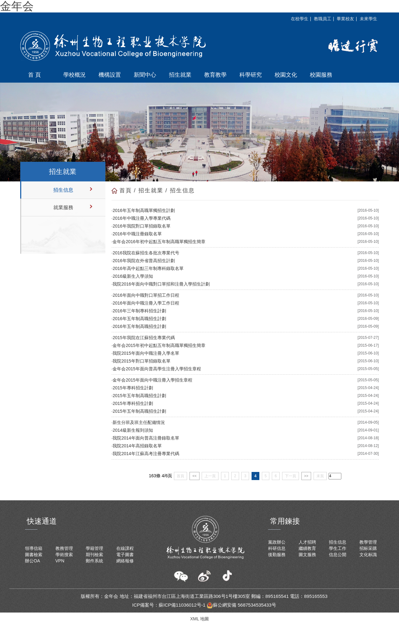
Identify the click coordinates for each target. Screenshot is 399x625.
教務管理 (64, 548)
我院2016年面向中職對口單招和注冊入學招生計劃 (161, 283)
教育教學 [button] (215, 75)
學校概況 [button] (74, 75)
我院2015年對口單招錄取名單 (141, 360)
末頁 (320, 476)
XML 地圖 (199, 618)
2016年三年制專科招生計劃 (139, 310)
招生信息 (63, 190)
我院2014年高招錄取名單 (137, 445)
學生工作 (337, 548)
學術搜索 (64, 554)
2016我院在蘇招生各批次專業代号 (146, 252)
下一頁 (290, 476)
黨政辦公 (277, 542)
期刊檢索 (94, 554)
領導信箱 (33, 548)
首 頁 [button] (34, 75)
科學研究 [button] (250, 75)
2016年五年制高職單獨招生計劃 (144, 210)
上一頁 (210, 476)
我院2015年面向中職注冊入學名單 (146, 353)
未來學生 (368, 18)
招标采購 (368, 548)
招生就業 (150, 190)
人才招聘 (307, 542)
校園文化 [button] (286, 75)
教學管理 (368, 542)
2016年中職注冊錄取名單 (137, 233)
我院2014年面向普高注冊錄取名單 (146, 437)
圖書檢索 (33, 554)
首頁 (125, 190)
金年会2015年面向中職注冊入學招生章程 (152, 379)
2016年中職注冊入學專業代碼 (141, 218)
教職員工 (322, 18)
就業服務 (63, 207)
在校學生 (299, 18)
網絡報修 (125, 560)
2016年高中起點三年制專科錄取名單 (148, 268)
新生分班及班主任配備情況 (139, 422)
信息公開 (337, 554)
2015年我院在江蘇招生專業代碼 (144, 337)
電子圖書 (125, 554)
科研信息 (277, 548)
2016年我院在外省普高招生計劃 (144, 260)
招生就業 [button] (180, 75)
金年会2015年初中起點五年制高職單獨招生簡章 (159, 345)
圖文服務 (307, 554)
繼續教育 (307, 548)
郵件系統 (94, 560)
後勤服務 (277, 554)
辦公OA (32, 560)
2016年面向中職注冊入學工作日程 (146, 302)
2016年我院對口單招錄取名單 (141, 226)
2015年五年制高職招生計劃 (139, 395)
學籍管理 (94, 548)
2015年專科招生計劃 (133, 387)
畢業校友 (345, 18)
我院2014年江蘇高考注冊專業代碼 (146, 453)
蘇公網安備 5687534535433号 (241, 605)
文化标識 (368, 554)
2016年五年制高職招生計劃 (139, 318)
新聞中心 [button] (145, 75)
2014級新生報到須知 (133, 430)
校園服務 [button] (321, 75)
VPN (60, 560)
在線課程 (125, 548)
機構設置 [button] (110, 75)
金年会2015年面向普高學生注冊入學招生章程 (157, 368)
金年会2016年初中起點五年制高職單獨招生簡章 (159, 241)
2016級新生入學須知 (133, 276)
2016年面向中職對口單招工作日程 (146, 295)
